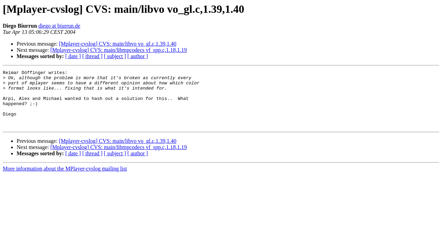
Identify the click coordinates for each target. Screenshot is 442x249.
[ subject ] (115, 56)
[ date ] (73, 56)
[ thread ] (92, 56)
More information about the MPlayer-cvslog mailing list (65, 180)
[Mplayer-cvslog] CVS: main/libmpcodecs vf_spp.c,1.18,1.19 (118, 50)
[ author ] (137, 56)
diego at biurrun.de (59, 26)
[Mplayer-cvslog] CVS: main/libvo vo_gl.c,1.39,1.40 (117, 44)
